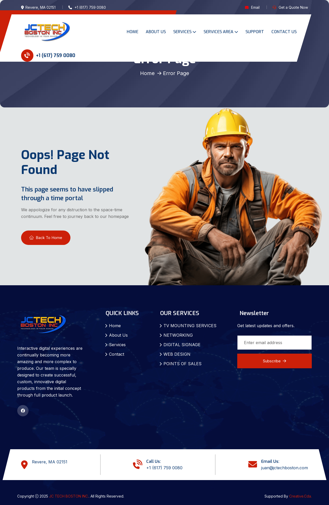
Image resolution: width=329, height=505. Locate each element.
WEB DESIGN (176, 354)
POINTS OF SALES (182, 363)
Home (147, 73)
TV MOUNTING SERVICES (189, 325)
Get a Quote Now (293, 7)
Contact (116, 354)
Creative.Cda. (300, 496)
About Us (118, 335)
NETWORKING (178, 335)
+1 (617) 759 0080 (48, 55)
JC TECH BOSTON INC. (69, 496)
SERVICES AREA (218, 31)
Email (255, 7)
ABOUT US (156, 31)
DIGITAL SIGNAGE (181, 344)
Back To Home (45, 237)
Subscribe (274, 361)
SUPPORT (254, 31)
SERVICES (182, 31)
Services (117, 344)
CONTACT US (284, 31)
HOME (132, 31)
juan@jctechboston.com (284, 467)
